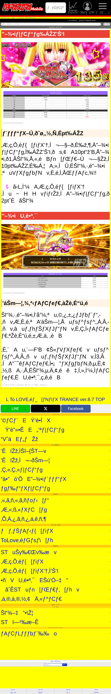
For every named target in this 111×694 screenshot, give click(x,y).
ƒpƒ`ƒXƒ (13, 689)
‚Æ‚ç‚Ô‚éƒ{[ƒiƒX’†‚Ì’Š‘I (29, 571)
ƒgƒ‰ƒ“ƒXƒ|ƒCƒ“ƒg (25, 488)
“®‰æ (96, 689)
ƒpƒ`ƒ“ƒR (40, 689)
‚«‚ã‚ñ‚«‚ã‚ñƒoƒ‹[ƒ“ (25, 500)
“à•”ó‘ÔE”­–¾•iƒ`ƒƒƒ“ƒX (33, 479)
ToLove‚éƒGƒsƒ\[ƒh (27, 540)
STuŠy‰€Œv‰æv (29, 552)
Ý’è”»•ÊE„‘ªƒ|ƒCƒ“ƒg (32, 430)
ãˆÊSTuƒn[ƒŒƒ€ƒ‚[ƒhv (40, 589)
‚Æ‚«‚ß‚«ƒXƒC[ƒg (24, 510)
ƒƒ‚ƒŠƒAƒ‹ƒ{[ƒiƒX (27, 531)
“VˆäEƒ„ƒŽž (19, 439)
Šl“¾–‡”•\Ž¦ (17, 613)
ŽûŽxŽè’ (73, 8)
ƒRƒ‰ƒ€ (68, 689)
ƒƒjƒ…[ (102, 8)
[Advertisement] (46, 649)
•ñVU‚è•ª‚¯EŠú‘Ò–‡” (34, 580)
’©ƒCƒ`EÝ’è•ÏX (25, 420)
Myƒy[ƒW (87, 8)
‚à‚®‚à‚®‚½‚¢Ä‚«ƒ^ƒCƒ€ (31, 599)
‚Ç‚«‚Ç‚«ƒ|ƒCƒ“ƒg (22, 470)
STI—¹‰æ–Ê (20, 622)
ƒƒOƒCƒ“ (55, 8)
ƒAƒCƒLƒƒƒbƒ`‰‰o (29, 633)
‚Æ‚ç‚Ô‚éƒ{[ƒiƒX (22, 561)
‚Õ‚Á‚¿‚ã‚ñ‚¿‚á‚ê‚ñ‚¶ (23, 519)
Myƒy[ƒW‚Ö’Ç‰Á (55, 661)
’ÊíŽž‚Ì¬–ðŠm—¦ (25, 460)
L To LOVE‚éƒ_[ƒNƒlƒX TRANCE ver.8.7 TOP (55, 399)
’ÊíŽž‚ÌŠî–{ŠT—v (23, 451)
